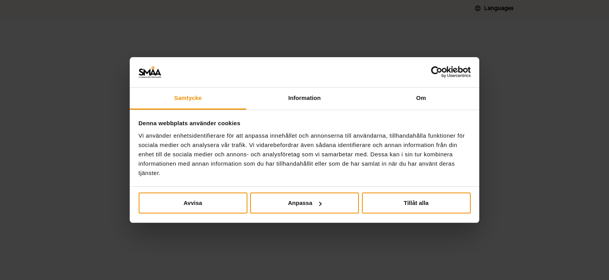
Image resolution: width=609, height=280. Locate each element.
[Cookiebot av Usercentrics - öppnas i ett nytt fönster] (437, 72)
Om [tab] (421, 97)
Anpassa (305, 203)
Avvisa (193, 203)
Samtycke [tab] (188, 97)
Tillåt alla (416, 203)
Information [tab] (304, 97)
